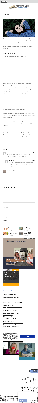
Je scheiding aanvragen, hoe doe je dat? (9, 294)
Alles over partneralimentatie (8, 299)
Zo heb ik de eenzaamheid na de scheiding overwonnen (12, 316)
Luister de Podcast (30, 238)
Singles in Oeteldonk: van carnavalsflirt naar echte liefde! (10, 273)
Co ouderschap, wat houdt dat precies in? (10, 308)
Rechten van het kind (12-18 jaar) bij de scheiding (11, 326)
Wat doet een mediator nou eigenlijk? (9, 324)
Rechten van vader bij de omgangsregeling (10, 310)
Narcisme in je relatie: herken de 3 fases (9, 321)
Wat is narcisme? (6, 327)
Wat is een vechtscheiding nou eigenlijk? (10, 318)
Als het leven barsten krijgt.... (12, 228)
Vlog (4, 331)
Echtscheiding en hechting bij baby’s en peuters (11, 313)
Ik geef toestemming (23, 400)
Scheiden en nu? (6, 292)
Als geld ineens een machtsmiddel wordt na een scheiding (28, 228)
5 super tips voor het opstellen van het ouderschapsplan (12, 307)
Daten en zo (15, 270)
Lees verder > (8, 340)
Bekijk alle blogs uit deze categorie (9, 285)
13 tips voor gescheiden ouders (8, 305)
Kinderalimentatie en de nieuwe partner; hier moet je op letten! (13, 302)
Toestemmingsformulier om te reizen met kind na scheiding (13, 311)
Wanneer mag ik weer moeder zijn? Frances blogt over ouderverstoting (15, 319)
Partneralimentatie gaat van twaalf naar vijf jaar (11, 297)
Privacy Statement (33, 400)
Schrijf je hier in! (27, 336)
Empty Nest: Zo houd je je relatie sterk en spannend (28, 233)
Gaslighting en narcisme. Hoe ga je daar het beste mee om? (13, 323)
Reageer (33, 152)
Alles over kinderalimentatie (8, 300)
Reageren (5, 220)
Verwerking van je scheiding (8, 315)
